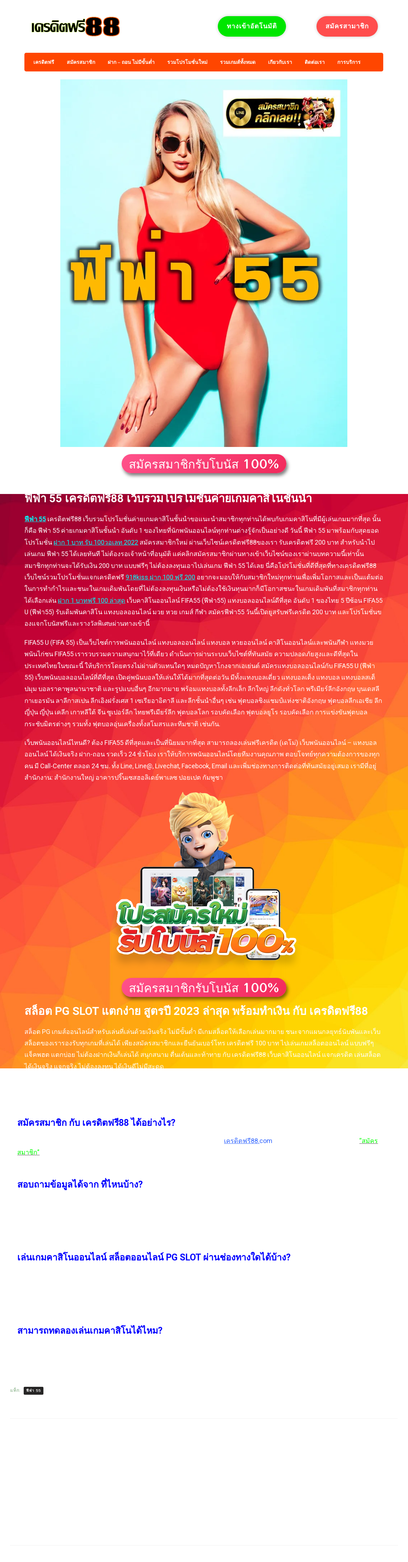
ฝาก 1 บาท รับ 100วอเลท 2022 (95, 542)
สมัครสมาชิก (81, 62)
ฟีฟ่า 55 (35, 519)
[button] (204, 463)
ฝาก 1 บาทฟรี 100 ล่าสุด (91, 600)
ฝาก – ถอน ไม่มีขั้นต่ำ (131, 62)
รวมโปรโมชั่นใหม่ (187, 62)
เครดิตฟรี (43, 62)
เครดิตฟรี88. (241, 1140)
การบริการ (349, 62)
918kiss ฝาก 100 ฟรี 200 (160, 577)
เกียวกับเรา (280, 62)
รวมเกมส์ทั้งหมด (237, 62)
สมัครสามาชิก (347, 26)
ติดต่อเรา (315, 62)
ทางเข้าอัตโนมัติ (252, 26)
